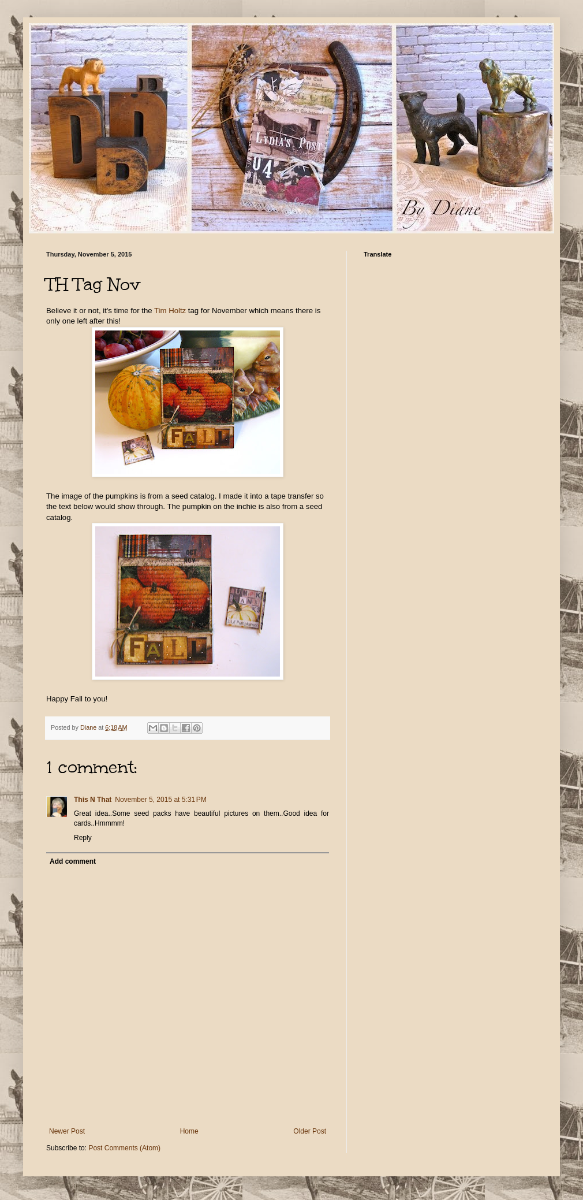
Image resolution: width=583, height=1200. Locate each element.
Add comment (73, 861)
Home (189, 1131)
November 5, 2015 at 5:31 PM (160, 800)
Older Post (309, 1131)
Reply (83, 838)
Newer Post (67, 1131)
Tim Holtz (170, 310)
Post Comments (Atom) (124, 1148)
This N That (92, 800)
